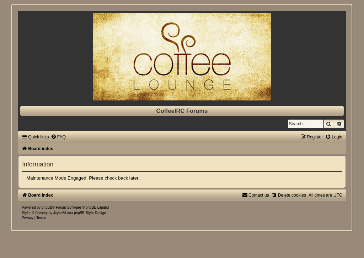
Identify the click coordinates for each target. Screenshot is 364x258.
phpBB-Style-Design (90, 213)
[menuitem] (58, 137)
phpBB (47, 207)
